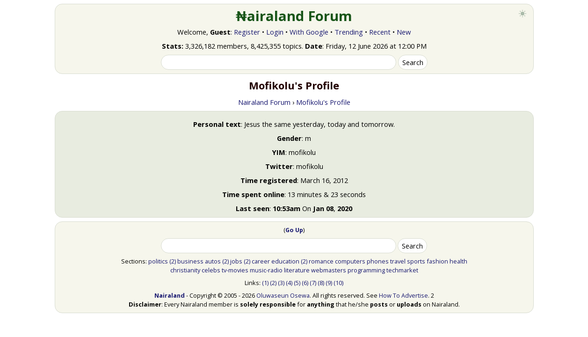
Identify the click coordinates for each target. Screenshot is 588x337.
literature (297, 270)
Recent (380, 32)
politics (158, 261)
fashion (437, 261)
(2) (172, 261)
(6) (305, 282)
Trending (348, 32)
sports (416, 261)
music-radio (266, 270)
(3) (281, 282)
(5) (297, 282)
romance (321, 261)
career (261, 261)
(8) (321, 282)
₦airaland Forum (294, 16)
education (285, 261)
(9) (329, 282)
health (458, 261)
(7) (313, 282)
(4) (289, 282)
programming (366, 270)
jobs (236, 261)
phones (378, 261)
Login (274, 32)
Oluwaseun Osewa (283, 295)
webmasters (328, 270)
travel (398, 261)
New (404, 32)
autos (213, 261)
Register (247, 32)
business (190, 261)
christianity (185, 270)
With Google (309, 32)
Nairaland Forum (264, 102)
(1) (265, 282)
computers (350, 261)
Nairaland (169, 295)
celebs (211, 270)
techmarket (402, 270)
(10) (338, 282)
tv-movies (235, 270)
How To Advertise (403, 295)
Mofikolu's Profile (323, 102)
